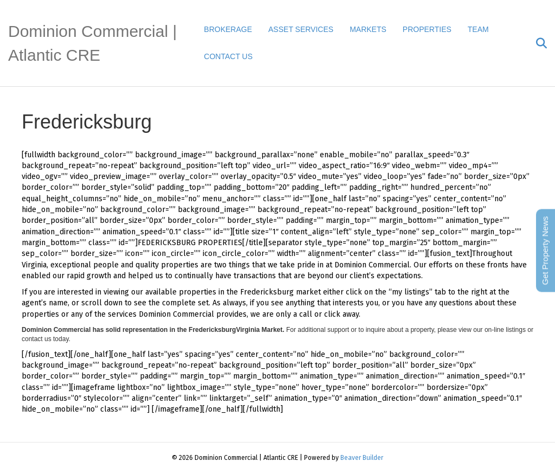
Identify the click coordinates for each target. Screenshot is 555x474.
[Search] (537, 43)
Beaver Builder (361, 458)
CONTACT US (228, 56)
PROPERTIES (427, 29)
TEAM (478, 29)
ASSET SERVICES (300, 29)
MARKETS (368, 29)
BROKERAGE (228, 29)
